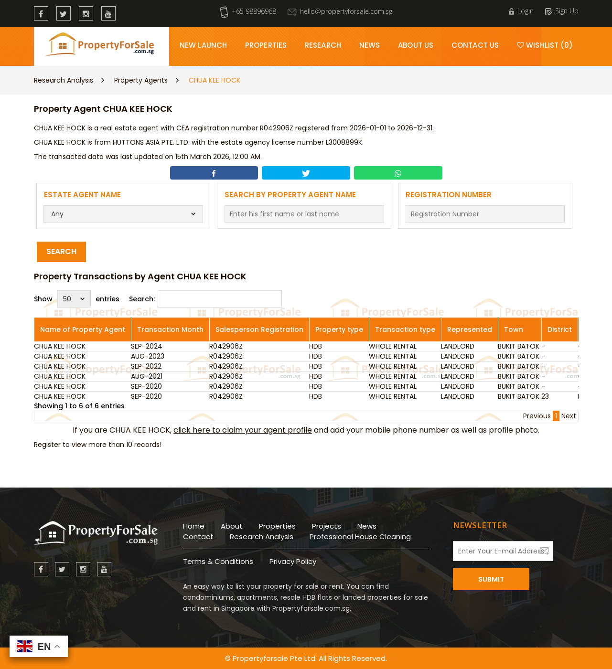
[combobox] (123, 214)
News (369, 45)
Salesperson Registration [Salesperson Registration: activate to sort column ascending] (259, 329)
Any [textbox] (57, 214)
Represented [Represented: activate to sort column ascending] (469, 329)
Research (323, 45)
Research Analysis (63, 80)
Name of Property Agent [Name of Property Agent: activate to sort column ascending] (82, 329)
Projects (326, 526)
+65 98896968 (248, 11)
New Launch (203, 45)
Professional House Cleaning (360, 536)
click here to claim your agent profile (242, 430)
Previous (537, 416)
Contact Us (475, 45)
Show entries (76, 299)
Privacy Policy (292, 561)
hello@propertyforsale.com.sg (340, 11)
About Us (415, 45)
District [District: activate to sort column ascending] (560, 329)
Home (193, 526)
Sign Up (562, 10)
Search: (205, 299)
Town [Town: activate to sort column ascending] (513, 329)
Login (521, 10)
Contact (198, 536)
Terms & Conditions (218, 561)
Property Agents (141, 80)
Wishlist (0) (545, 45)
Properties (266, 45)
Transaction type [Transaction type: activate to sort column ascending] (405, 329)
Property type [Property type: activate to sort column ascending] (339, 329)
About (232, 526)
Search (61, 251)
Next (568, 416)
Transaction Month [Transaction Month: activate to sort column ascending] (170, 329)
